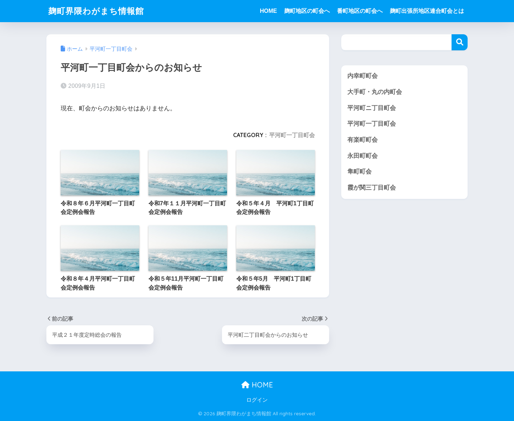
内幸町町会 (362, 75)
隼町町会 (359, 171)
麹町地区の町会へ (307, 11)
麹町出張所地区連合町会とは (427, 11)
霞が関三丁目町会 (371, 187)
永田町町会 (362, 155)
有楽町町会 (362, 139)
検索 (460, 42)
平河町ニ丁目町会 (371, 108)
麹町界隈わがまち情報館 (96, 11)
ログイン (257, 400)
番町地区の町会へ (360, 11)
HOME (268, 11)
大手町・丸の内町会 (374, 92)
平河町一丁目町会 (292, 135)
